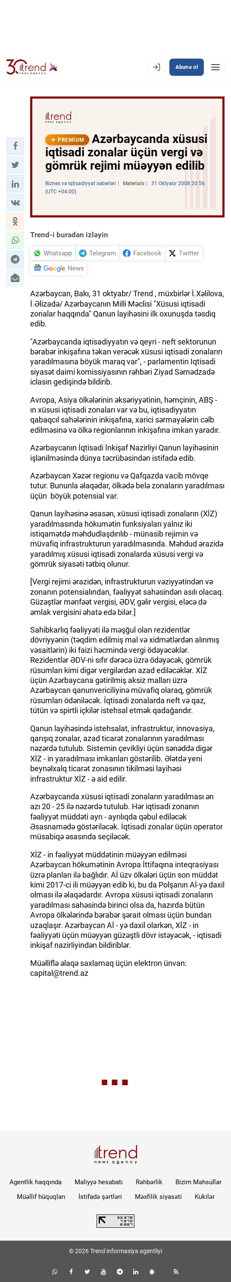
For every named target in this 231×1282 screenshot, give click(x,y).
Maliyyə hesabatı (99, 1182)
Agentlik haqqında (35, 1182)
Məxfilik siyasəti (158, 1197)
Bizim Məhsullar (198, 1182)
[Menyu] (215, 67)
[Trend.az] (32, 67)
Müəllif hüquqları (41, 1197)
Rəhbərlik (149, 1182)
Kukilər (205, 1197)
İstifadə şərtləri (100, 1197)
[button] (15, 146)
